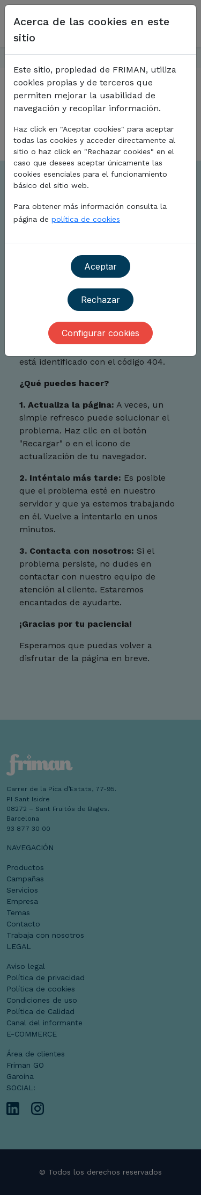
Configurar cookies (100, 333)
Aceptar (100, 266)
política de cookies (85, 219)
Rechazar (100, 299)
